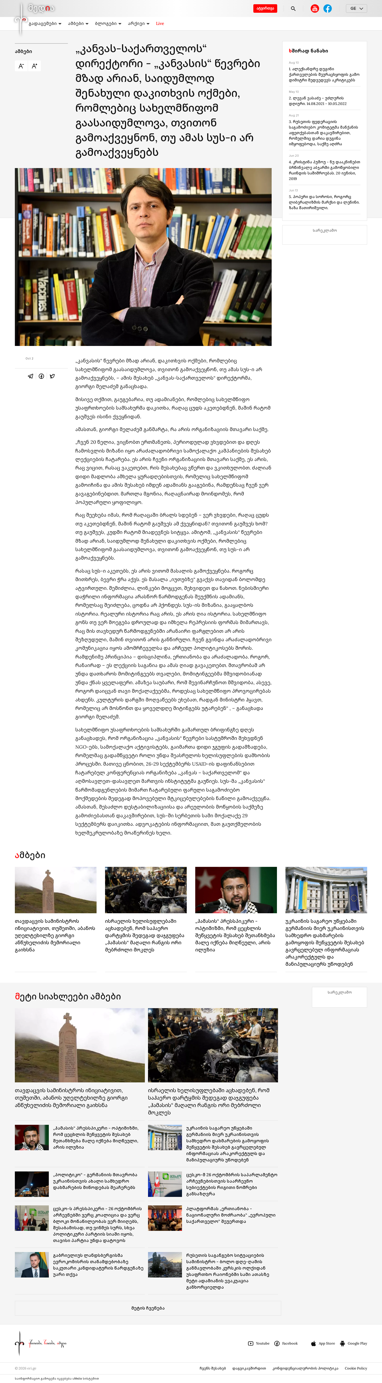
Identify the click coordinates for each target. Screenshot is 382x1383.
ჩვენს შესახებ (213, 1368)
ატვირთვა (265, 8)
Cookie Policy (356, 1368)
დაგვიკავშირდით (249, 1368)
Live (160, 23)
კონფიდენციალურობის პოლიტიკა (305, 1368)
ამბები (78, 23)
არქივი (139, 23)
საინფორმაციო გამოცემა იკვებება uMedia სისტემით (57, 1378)
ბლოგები (108, 23)
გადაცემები (45, 23)
